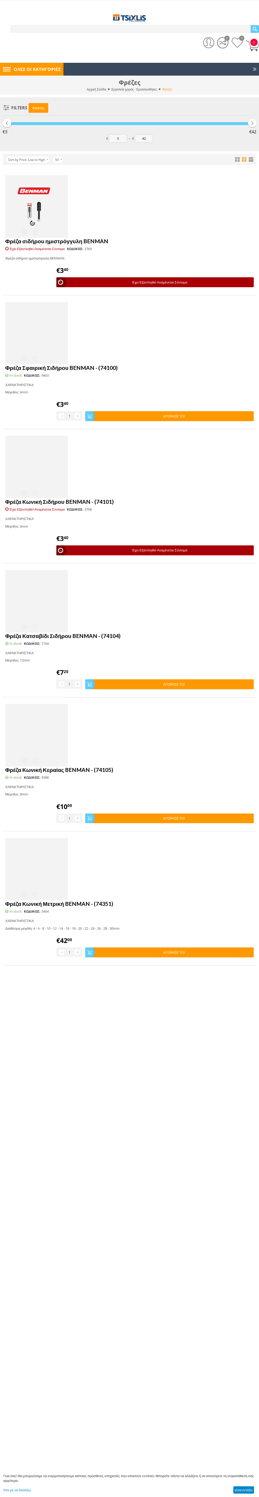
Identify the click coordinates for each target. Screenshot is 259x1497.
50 (58, 159)
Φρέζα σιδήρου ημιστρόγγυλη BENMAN (56, 241)
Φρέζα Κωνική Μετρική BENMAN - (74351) (59, 902)
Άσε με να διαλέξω (17, 1490)
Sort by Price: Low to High (28, 159)
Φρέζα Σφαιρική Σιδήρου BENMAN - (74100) (61, 367)
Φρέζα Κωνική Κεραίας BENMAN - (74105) (59, 768)
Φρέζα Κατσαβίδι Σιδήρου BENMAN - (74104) (63, 635)
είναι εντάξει (243, 1490)
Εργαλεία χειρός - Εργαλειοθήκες (134, 89)
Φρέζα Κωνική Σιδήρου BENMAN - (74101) (59, 501)
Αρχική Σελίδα (96, 89)
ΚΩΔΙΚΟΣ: (75, 249)
